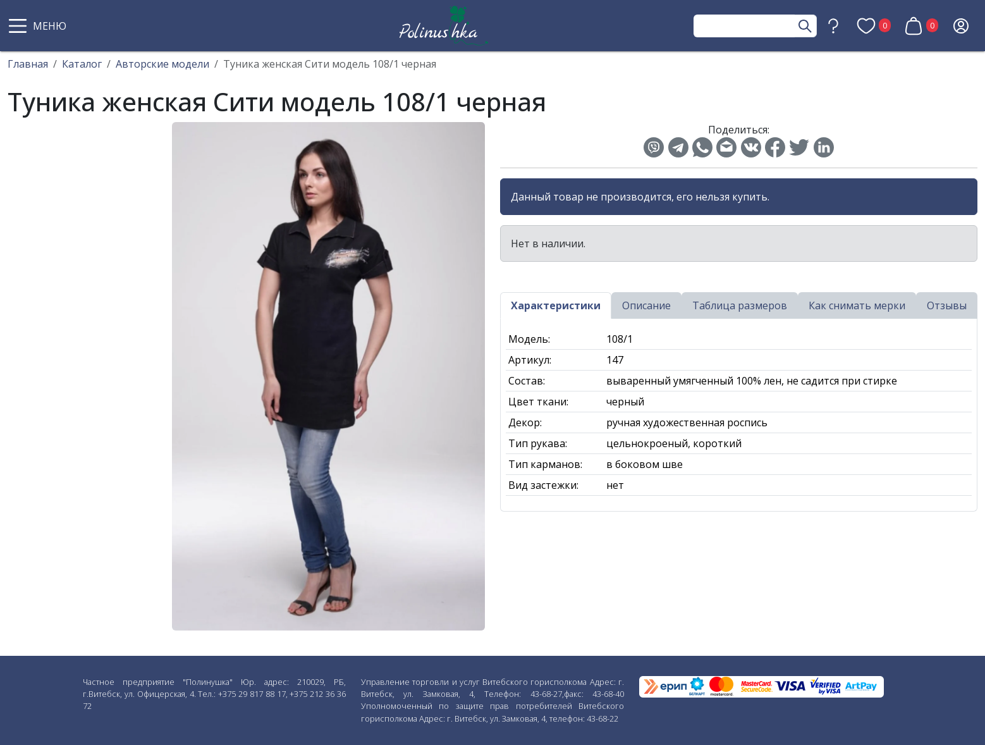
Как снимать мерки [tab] (857, 305)
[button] (39, 26)
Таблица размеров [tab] (739, 305)
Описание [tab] (646, 305)
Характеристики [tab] (556, 305)
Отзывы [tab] (947, 305)
